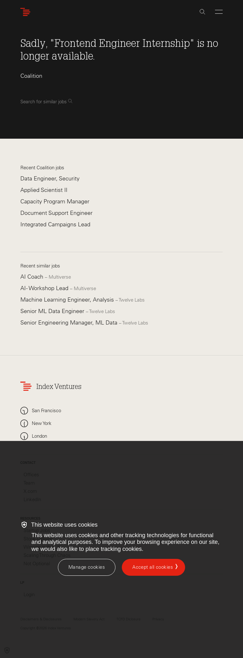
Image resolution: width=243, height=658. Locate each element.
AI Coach (32, 276)
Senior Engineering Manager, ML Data (69, 322)
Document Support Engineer (56, 212)
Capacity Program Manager (54, 201)
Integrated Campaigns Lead (55, 224)
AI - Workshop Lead (45, 288)
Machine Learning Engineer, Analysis (67, 299)
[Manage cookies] (86, 567)
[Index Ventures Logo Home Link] (26, 12)
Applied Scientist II (43, 190)
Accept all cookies (152, 567)
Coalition (31, 75)
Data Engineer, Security (50, 178)
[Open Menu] (219, 12)
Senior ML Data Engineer (53, 311)
